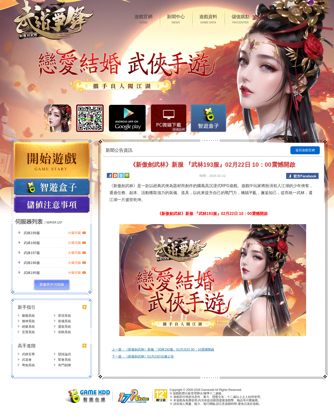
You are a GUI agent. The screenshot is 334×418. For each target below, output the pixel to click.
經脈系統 (28, 326)
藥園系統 (28, 315)
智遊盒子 (208, 118)
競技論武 (64, 354)
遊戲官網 (143, 19)
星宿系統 (64, 315)
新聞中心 (176, 19)
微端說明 (178, 129)
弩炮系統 (28, 365)
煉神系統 (28, 321)
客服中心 (305, 19)
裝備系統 (64, 321)
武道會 (27, 360)
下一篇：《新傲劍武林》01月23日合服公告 (143, 356)
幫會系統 (64, 360)
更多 (51, 285)
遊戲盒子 (52, 187)
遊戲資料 (208, 19)
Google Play (127, 118)
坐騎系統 (64, 332)
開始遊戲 (52, 160)
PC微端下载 (168, 118)
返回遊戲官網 (305, 150)
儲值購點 (240, 19)
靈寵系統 (64, 326)
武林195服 (55, 272)
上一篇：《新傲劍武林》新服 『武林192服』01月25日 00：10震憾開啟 (163, 349)
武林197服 (55, 252)
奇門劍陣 (64, 365)
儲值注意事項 (52, 204)
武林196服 (55, 262)
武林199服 (55, 232)
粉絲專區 (273, 19)
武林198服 (55, 242)
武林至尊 (28, 354)
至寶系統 (28, 332)
